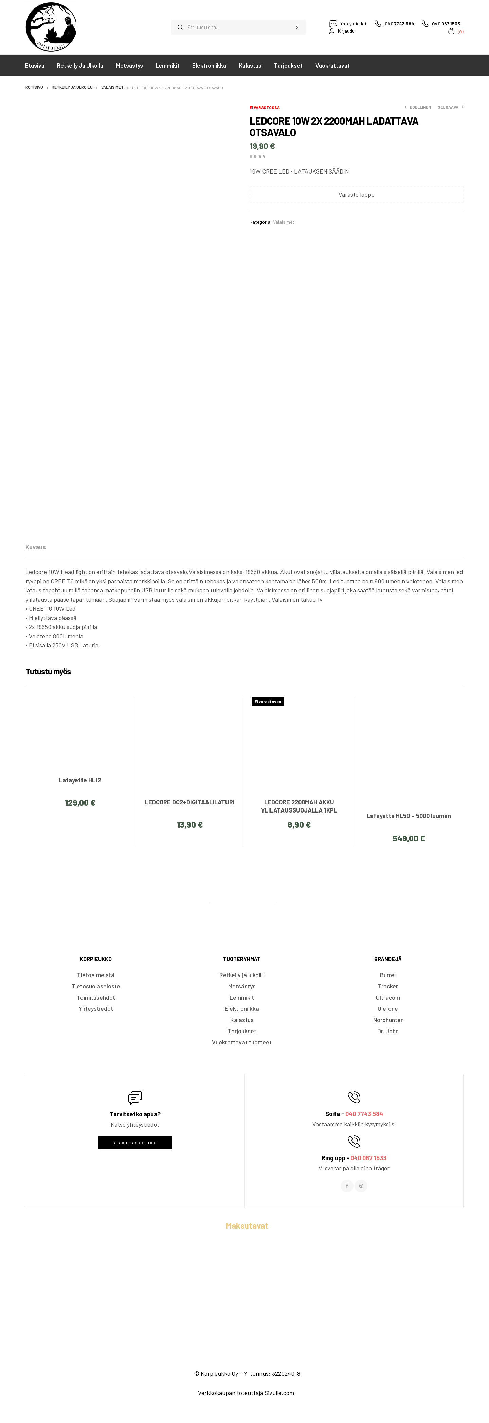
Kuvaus (35, 547)
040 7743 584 (364, 1113)
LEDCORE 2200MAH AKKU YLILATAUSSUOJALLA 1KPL (299, 806)
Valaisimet (112, 87)
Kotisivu (34, 87)
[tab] (35, 547)
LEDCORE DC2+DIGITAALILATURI (190, 802)
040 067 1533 (368, 1158)
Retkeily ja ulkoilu (72, 87)
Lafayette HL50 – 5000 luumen (409, 815)
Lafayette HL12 (80, 780)
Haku (297, 27)
